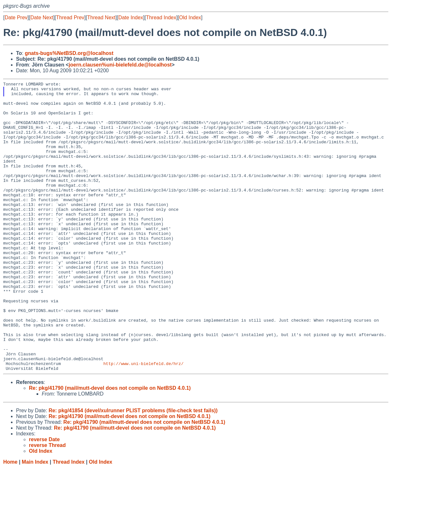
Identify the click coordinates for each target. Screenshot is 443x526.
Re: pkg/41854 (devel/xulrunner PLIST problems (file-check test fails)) (132, 468)
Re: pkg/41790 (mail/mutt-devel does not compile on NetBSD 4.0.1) (110, 446)
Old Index (190, 17)
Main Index (35, 519)
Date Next (41, 17)
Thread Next (101, 17)
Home (10, 519)
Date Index (130, 17)
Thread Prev (70, 17)
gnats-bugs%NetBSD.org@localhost (69, 53)
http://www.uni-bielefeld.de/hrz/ (143, 420)
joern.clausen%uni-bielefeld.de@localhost (120, 64)
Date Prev (15, 17)
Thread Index (161, 17)
